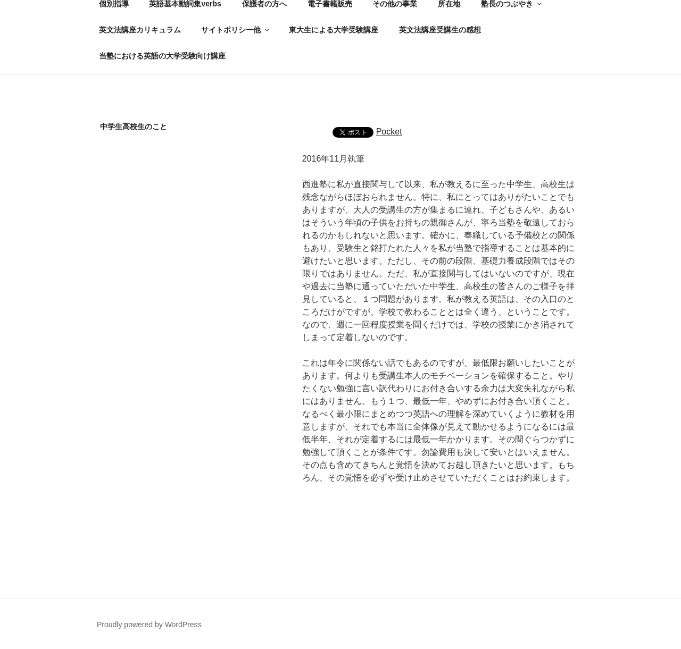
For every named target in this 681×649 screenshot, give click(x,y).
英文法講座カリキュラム (140, 30)
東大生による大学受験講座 (333, 30)
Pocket (389, 131)
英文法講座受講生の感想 (440, 30)
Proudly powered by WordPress (149, 624)
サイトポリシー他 (236, 30)
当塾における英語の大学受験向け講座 (162, 56)
